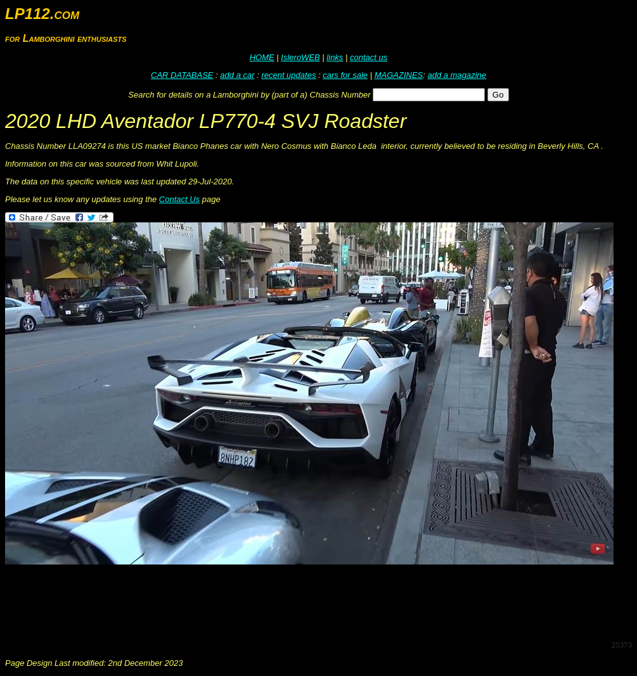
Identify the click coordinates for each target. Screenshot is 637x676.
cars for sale (345, 75)
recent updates (288, 75)
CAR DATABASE (182, 75)
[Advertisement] (235, 601)
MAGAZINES (399, 75)
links (334, 57)
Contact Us (179, 199)
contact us (368, 57)
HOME (262, 57)
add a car (237, 75)
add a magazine (456, 75)
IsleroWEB (300, 57)
